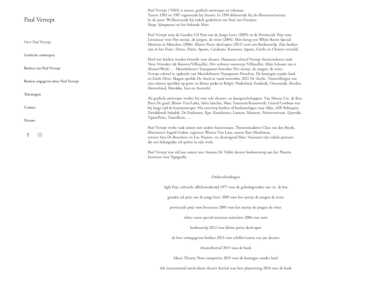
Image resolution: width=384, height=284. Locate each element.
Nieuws (29, 120)
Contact (30, 107)
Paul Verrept (39, 20)
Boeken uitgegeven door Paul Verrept (51, 81)
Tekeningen (32, 94)
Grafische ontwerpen (39, 55)
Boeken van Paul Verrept (42, 68)
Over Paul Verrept (37, 42)
